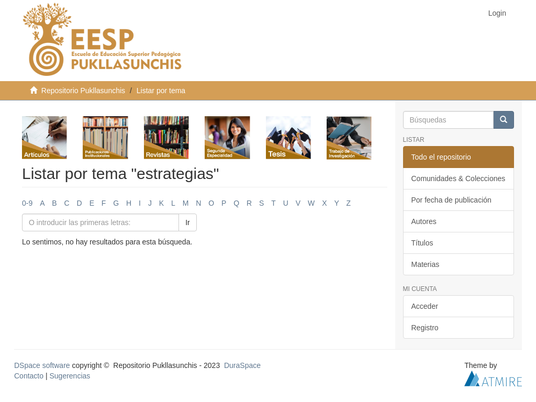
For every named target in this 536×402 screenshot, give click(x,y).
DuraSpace (242, 365)
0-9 (27, 203)
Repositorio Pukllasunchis (83, 90)
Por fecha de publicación (451, 200)
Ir (187, 222)
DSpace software (42, 365)
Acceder (424, 306)
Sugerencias (69, 376)
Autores (424, 221)
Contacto (28, 376)
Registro (425, 327)
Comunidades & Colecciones (458, 178)
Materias (425, 264)
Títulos (422, 243)
